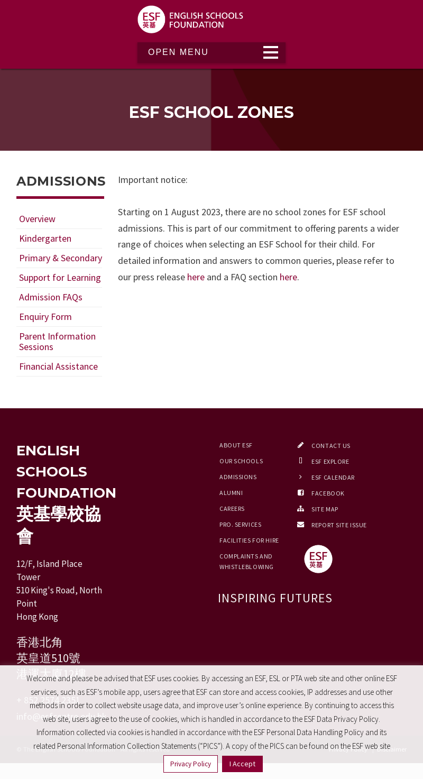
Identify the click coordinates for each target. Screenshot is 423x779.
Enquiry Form (45, 316)
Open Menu (178, 52)
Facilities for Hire (249, 540)
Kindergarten (45, 238)
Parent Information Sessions (57, 341)
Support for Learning (60, 277)
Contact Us (331, 446)
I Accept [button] (242, 763)
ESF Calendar (333, 477)
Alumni (231, 493)
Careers (232, 508)
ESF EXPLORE (330, 461)
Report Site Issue (339, 525)
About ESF (236, 445)
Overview (37, 219)
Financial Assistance (58, 366)
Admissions (238, 477)
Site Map (324, 509)
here (196, 277)
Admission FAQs (50, 297)
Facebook (327, 493)
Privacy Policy (190, 763)
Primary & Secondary (60, 258)
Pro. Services (240, 524)
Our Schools (241, 461)
